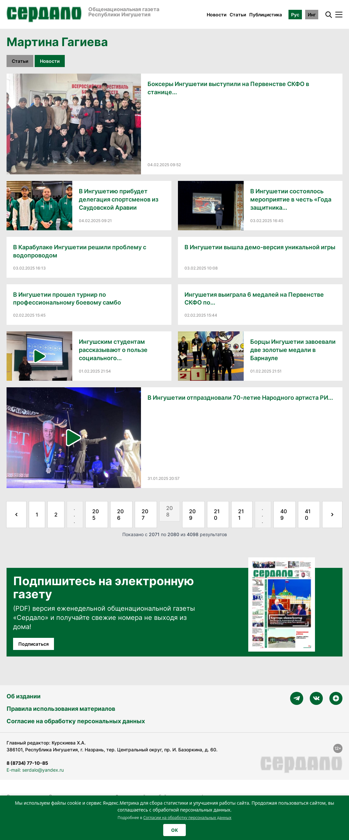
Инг (312, 14)
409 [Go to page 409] (283, 514)
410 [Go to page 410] (308, 514)
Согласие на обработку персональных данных (76, 721)
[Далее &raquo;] (332, 514)
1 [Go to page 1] (37, 514)
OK (174, 830)
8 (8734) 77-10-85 (27, 763)
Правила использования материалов (61, 708)
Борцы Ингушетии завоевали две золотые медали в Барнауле (293, 349)
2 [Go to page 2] (56, 514)
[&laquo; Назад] (16, 514)
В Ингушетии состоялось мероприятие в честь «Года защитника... (290, 199)
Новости (216, 14)
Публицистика (265, 14)
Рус (295, 14)
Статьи (238, 14)
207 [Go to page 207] (145, 514)
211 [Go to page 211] (241, 514)
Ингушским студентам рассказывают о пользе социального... (113, 349)
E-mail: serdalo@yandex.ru (35, 770)
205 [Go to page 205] (95, 514)
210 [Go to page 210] (217, 514)
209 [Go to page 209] (192, 514)
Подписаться (33, 644)
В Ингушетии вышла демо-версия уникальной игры (259, 247)
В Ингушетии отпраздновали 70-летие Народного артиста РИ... (240, 397)
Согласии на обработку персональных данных (187, 817)
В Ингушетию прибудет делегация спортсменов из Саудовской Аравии (118, 199)
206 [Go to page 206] (120, 514)
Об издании (24, 696)
